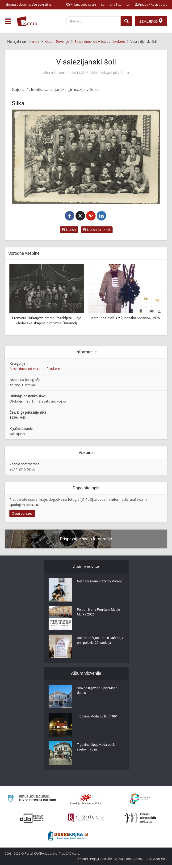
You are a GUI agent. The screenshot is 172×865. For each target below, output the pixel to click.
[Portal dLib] (32, 818)
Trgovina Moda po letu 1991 (97, 716)
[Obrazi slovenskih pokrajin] (140, 818)
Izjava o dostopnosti (128, 859)
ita (120, 4)
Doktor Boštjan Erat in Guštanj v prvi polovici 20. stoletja (100, 640)
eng (112, 4)
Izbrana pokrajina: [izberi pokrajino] (28, 4)
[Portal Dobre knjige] (68, 835)
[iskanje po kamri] (93, 21)
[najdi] (126, 21)
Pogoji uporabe (101, 859)
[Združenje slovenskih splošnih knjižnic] (86, 818)
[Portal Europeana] (140, 799)
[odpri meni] (8, 21)
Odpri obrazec (22, 513)
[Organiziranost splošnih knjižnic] (86, 799)
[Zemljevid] (151, 21)
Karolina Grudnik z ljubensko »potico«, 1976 (125, 318)
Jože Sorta (121, 73)
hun (127, 4)
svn (103, 4)
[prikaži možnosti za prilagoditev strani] (81, 4)
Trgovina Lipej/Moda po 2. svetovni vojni (96, 747)
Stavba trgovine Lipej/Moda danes (97, 690)
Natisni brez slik (97, 229)
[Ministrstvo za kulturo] (31, 799)
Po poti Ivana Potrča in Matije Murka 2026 (98, 612)
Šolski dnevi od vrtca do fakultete (34, 368)
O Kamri (82, 859)
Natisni (69, 229)
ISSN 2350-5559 (156, 859)
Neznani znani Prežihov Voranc (99, 581)
